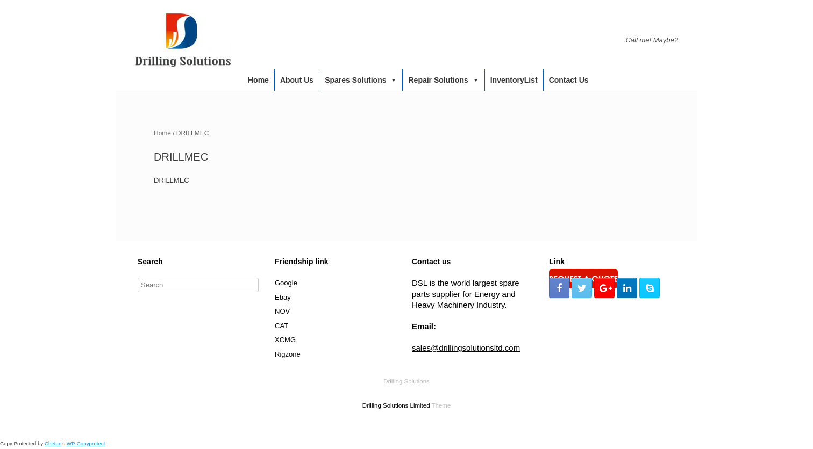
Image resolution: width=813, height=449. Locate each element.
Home (258, 80)
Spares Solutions (355, 80)
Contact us (569, 80)
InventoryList (514, 80)
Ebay (283, 297)
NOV (282, 311)
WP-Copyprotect (86, 443)
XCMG (285, 340)
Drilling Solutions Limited (396, 405)
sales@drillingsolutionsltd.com (466, 347)
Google (286, 283)
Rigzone (288, 354)
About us (296, 80)
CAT (281, 326)
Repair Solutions (438, 80)
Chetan (53, 443)
